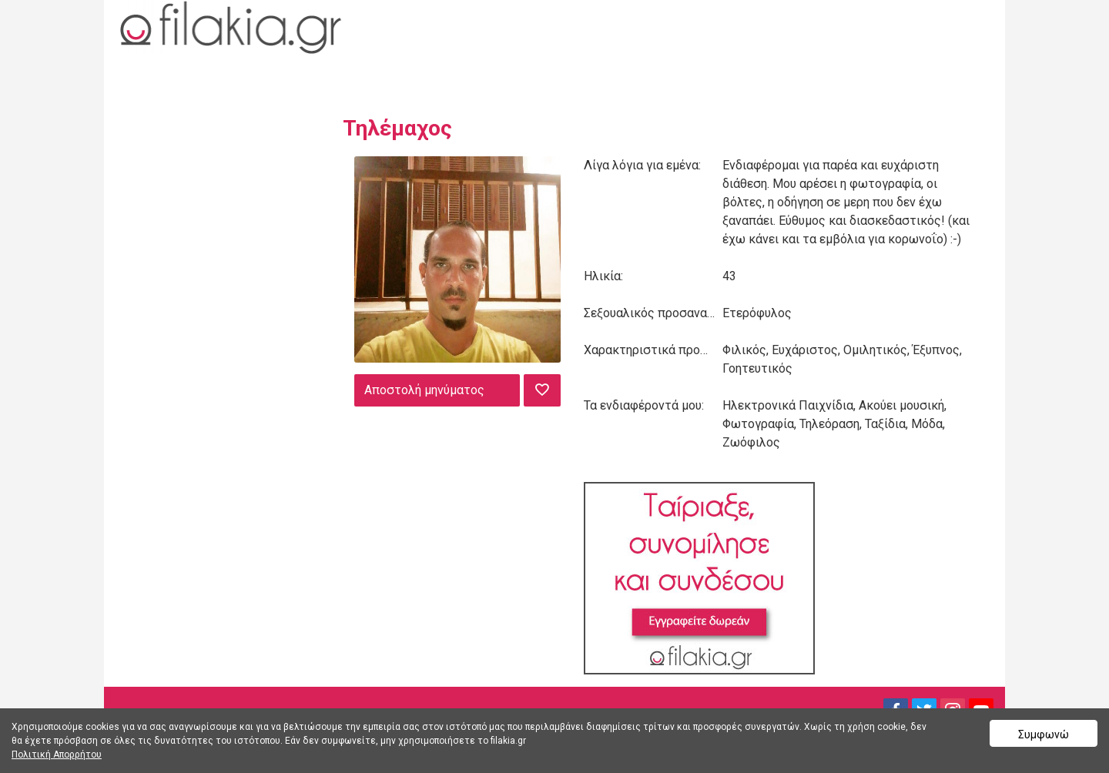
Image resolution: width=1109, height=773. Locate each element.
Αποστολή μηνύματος (424, 390)
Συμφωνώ (1043, 734)
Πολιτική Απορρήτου (57, 754)
